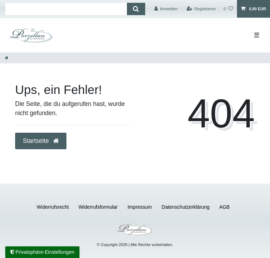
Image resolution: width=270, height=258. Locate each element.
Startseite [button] (41, 140)
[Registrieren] (200, 9)
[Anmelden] (166, 9)
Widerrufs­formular (98, 207)
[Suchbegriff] (66, 9)
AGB (224, 207)
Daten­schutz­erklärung (186, 207)
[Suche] (136, 9)
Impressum (140, 207)
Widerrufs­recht (53, 207)
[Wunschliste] (228, 9)
